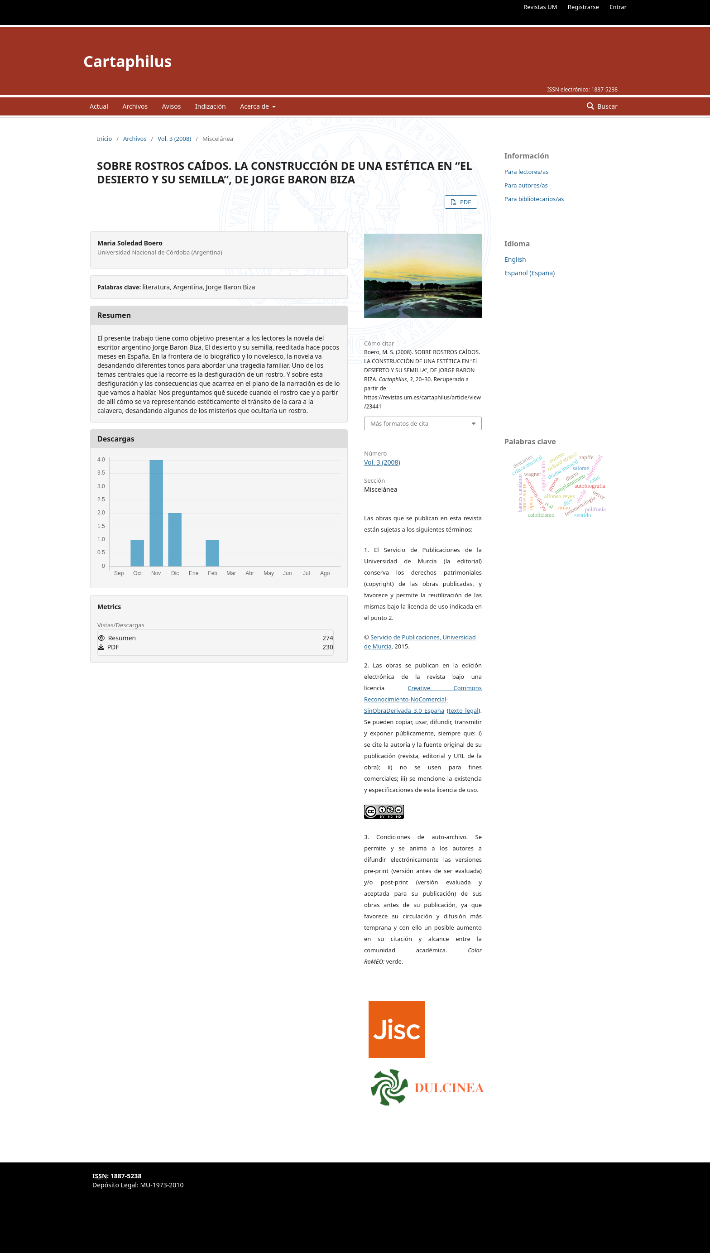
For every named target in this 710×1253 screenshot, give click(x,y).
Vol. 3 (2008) (174, 138)
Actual (99, 106)
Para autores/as (526, 185)
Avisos (171, 106)
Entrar (618, 7)
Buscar (607, 106)
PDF (465, 202)
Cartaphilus (127, 61)
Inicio (104, 138)
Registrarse (583, 7)
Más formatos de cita (399, 423)
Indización (210, 106)
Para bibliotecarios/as (534, 199)
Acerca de (255, 106)
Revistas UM (540, 7)
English (515, 259)
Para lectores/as (526, 172)
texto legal (464, 710)
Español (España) (529, 273)
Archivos (135, 106)
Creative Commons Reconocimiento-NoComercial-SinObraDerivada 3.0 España (423, 699)
